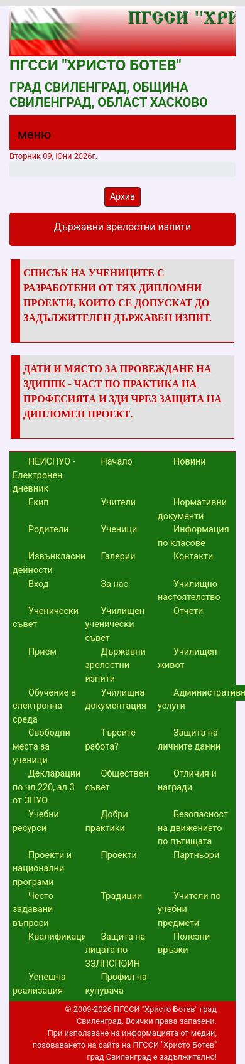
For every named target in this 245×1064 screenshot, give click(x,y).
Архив (122, 196)
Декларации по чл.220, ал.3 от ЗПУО (46, 787)
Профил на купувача (116, 984)
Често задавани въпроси (33, 909)
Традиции (122, 896)
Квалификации (60, 937)
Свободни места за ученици (41, 746)
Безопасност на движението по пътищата (193, 828)
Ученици (119, 529)
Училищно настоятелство (189, 591)
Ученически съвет (46, 618)
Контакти (193, 556)
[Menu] (27, 137)
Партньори (196, 855)
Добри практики (106, 821)
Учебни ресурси (36, 821)
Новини (189, 461)
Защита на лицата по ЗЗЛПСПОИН (115, 950)
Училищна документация (115, 699)
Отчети (188, 611)
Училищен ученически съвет (115, 624)
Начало (117, 461)
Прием (42, 652)
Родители (48, 529)
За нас (115, 584)
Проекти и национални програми (42, 869)
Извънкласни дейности (49, 563)
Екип (38, 502)
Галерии (118, 556)
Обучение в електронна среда (44, 706)
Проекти (119, 855)
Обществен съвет (117, 780)
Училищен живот (187, 659)
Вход (38, 584)
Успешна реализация (39, 984)
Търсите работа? (110, 740)
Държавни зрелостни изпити (115, 665)
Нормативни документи (192, 509)
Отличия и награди (187, 780)
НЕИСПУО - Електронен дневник (44, 475)
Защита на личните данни (189, 740)
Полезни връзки (184, 944)
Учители (118, 502)
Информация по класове (193, 536)
